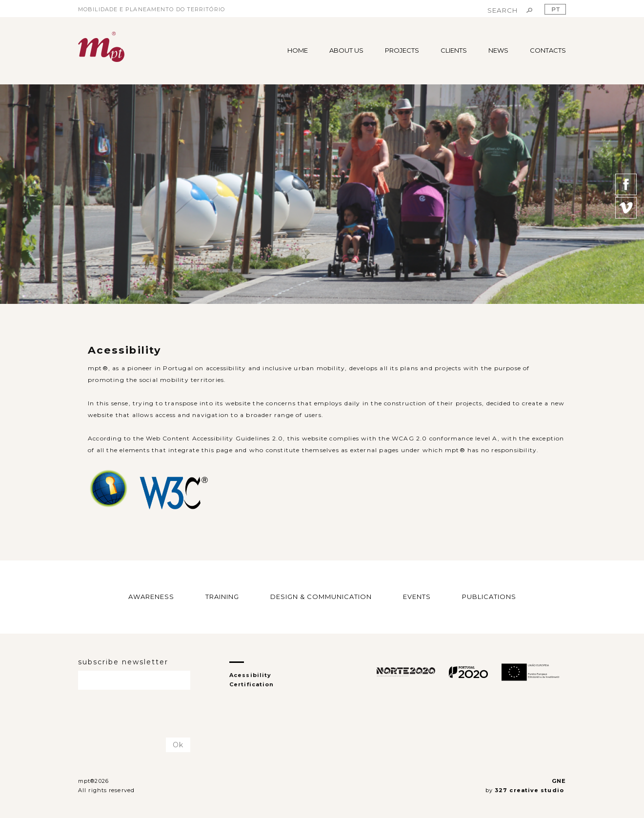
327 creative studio (530, 790)
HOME (297, 50)
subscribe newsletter (123, 662)
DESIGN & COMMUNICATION (321, 596)
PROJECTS (402, 50)
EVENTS (417, 596)
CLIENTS (454, 50)
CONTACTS (548, 50)
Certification (251, 684)
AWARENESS (151, 596)
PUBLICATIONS (489, 596)
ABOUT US (346, 50)
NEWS (498, 50)
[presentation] (135, 714)
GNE (559, 781)
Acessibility (250, 675)
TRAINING (222, 596)
